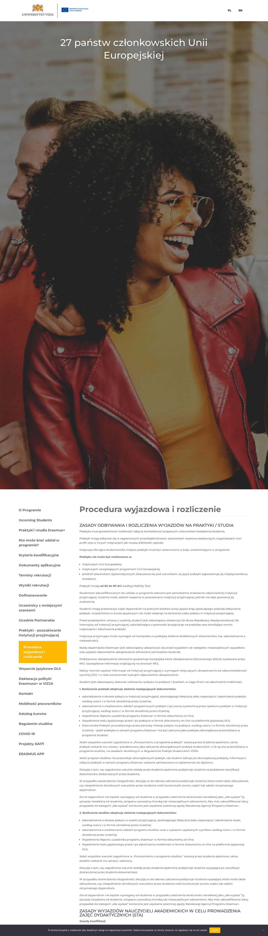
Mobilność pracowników (40, 704)
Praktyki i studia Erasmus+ (42, 530)
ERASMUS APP (31, 754)
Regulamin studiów (36, 724)
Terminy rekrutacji (35, 575)
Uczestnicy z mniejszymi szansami (40, 607)
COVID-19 (27, 734)
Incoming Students (35, 520)
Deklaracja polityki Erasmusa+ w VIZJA (36, 681)
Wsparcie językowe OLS (40, 669)
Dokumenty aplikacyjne (39, 565)
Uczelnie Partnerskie (37, 620)
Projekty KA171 (31, 744)
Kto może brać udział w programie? (39, 542)
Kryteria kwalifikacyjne (39, 555)
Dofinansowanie (33, 595)
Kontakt (26, 694)
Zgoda (214, 930)
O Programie (30, 510)
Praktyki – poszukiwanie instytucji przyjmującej (40, 632)
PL (229, 10)
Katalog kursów (33, 714)
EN (240, 10)
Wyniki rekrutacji (34, 585)
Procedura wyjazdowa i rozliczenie (34, 652)
